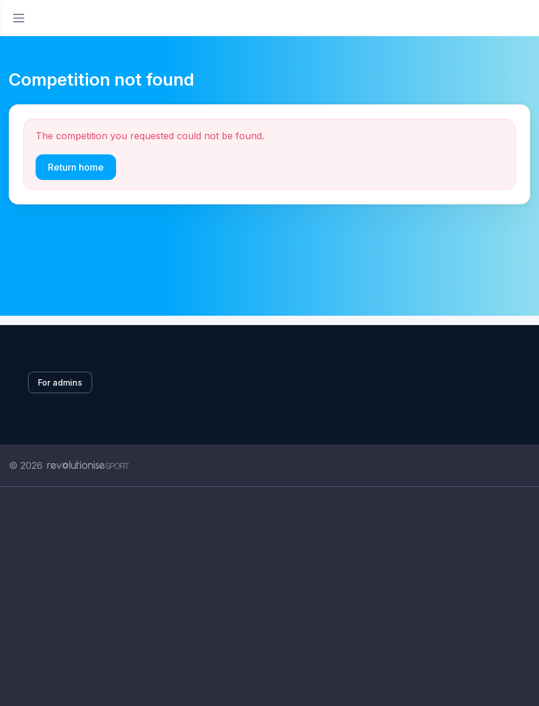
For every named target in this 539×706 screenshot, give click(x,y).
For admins (60, 382)
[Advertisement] (269, 596)
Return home (76, 167)
